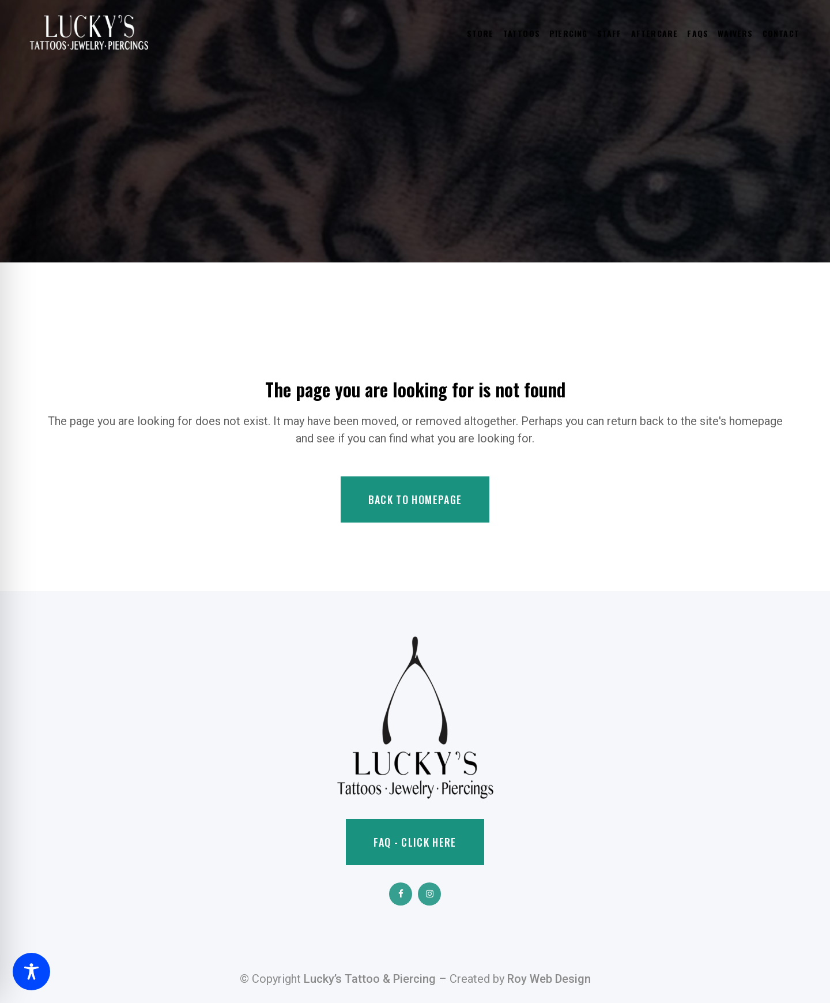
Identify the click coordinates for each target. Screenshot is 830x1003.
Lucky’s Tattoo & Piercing (370, 979)
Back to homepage (415, 499)
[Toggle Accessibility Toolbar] (31, 971)
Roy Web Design (549, 979)
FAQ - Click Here (414, 842)
